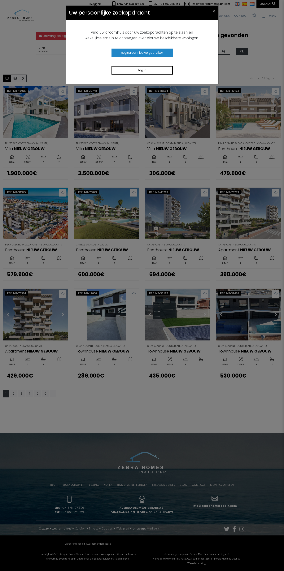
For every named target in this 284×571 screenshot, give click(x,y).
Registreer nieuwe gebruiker (142, 52)
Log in (142, 70)
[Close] (213, 11)
